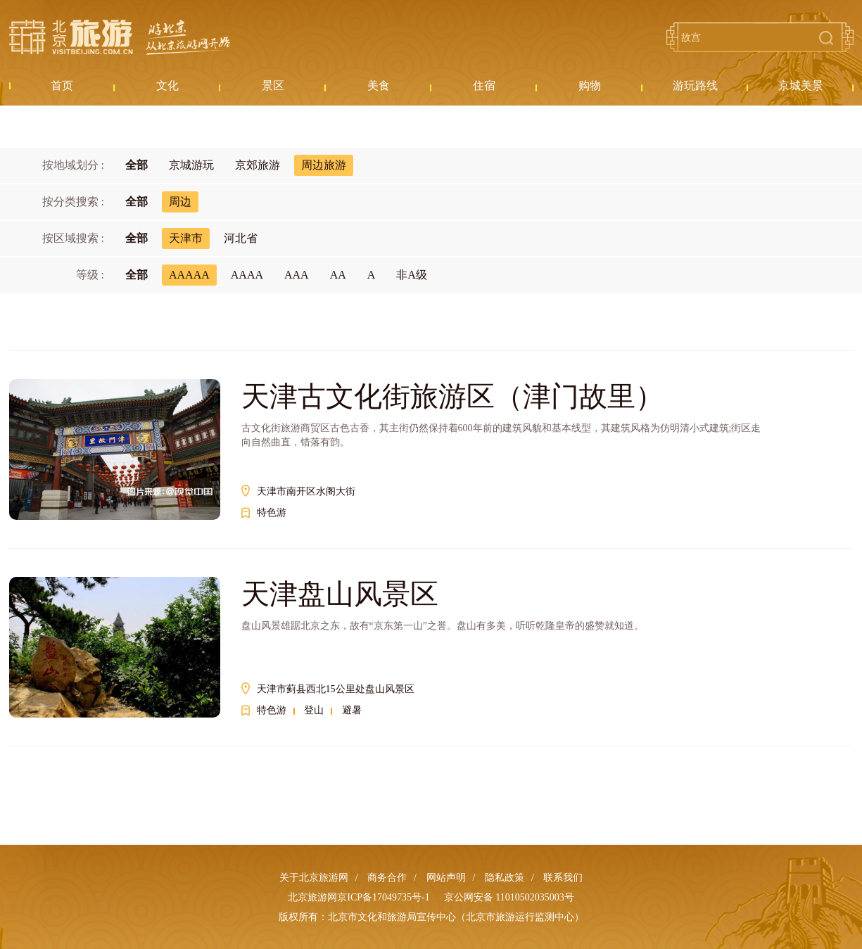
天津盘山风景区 (339, 594)
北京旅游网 (119, 37)
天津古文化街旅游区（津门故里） (452, 396)
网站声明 (446, 877)
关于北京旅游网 (313, 877)
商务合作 (387, 877)
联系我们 (563, 877)
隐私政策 (504, 877)
